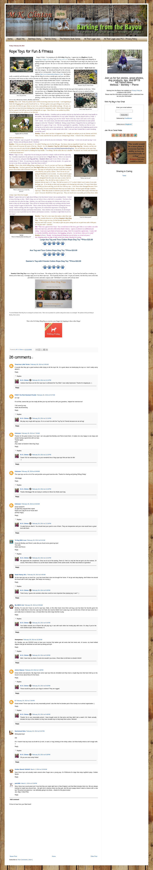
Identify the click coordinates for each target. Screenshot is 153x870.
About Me (20, 39)
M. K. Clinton (24, 380)
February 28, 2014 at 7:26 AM (31, 433)
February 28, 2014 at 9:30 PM (41, 590)
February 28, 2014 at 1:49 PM (34, 670)
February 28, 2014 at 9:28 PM (41, 754)
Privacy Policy (136, 90)
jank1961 (18, 783)
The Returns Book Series (70, 39)
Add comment (14, 799)
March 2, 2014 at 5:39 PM (29, 783)
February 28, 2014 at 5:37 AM (46, 395)
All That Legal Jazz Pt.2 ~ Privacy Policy (120, 39)
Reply (16, 372)
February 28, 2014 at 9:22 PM (35, 731)
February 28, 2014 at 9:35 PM (41, 655)
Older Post (94, 856)
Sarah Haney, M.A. (21, 574)
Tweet (124, 175)
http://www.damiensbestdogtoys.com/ (51, 74)
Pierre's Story (50, 39)
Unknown (18, 433)
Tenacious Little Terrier (22, 364)
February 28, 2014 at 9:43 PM (41, 686)
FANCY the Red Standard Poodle (25, 395)
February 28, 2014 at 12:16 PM (41, 489)
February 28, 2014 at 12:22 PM (41, 558)
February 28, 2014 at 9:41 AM (36, 540)
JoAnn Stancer (20, 670)
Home (10, 39)
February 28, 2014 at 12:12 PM (41, 380)
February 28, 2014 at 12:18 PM (41, 523)
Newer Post (13, 856)
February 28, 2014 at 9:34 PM (41, 623)
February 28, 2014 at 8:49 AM (31, 471)
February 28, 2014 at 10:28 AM (32, 639)
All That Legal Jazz (92, 39)
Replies (19, 376)
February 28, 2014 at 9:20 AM (31, 504)
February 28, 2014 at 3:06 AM (39, 364)
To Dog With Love (20, 540)
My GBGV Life (19, 605)
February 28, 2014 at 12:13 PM (41, 418)
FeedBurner (128, 118)
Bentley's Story (34, 39)
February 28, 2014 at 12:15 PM (41, 455)
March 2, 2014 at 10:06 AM (39, 769)
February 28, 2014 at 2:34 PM (25, 700)
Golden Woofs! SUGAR (22, 769)
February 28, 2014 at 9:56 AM (34, 605)
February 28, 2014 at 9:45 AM (36, 574)
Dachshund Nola (20, 731)
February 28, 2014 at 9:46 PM (41, 714)
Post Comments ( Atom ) (25, 859)
